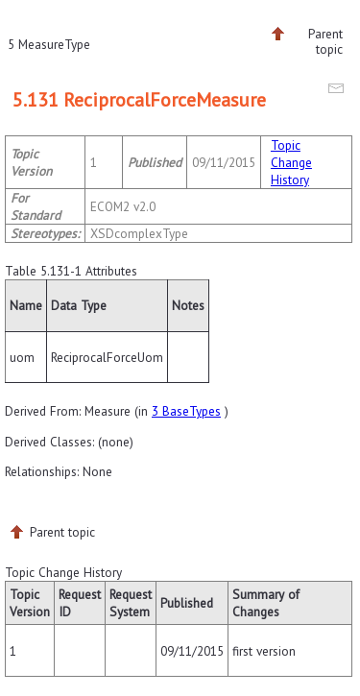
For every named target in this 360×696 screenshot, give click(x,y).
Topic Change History (291, 162)
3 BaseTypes (186, 411)
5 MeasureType (49, 44)
